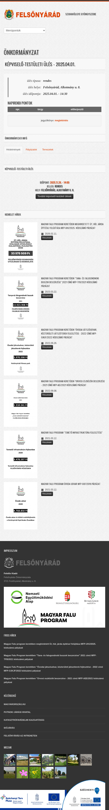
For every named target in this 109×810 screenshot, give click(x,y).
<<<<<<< (25, 30)
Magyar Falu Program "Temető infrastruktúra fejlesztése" (72, 432)
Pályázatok (31, 149)
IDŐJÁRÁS (9, 728)
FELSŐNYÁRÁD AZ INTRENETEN (20, 736)
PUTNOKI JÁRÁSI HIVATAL (17, 712)
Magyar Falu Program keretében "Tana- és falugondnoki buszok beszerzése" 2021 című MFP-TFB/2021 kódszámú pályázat (70, 282)
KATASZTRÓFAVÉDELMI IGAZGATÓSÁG (24, 720)
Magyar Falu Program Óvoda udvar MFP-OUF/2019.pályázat (70, 483)
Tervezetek (47, 149)
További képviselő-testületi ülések (54, 196)
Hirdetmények (13, 149)
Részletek (47, 238)
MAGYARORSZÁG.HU (15, 704)
